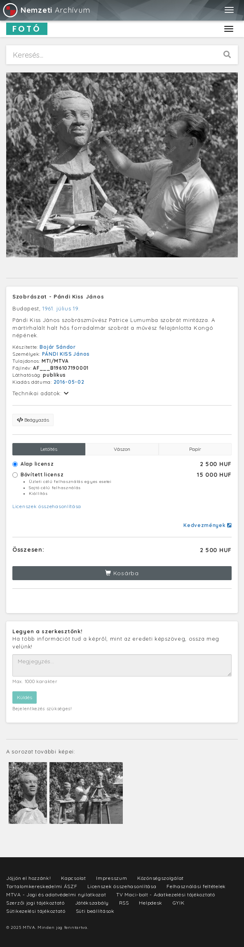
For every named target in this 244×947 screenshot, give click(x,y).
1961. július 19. (61, 308)
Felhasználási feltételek (196, 886)
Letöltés (48, 449)
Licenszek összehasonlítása (46, 506)
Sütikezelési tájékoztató (36, 911)
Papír (195, 449)
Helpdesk (150, 903)
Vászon (122, 449)
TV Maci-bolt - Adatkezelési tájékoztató (165, 894)
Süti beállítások (95, 911)
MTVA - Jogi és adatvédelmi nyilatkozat (56, 894)
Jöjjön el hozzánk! (28, 878)
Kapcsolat (73, 878)
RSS (124, 903)
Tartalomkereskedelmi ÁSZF (41, 886)
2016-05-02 (69, 382)
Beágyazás (33, 420)
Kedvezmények (207, 525)
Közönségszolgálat (160, 878)
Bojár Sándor (57, 347)
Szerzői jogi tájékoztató (35, 903)
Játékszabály (92, 903)
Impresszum (111, 878)
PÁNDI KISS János (66, 354)
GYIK (179, 903)
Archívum (46, 10)
